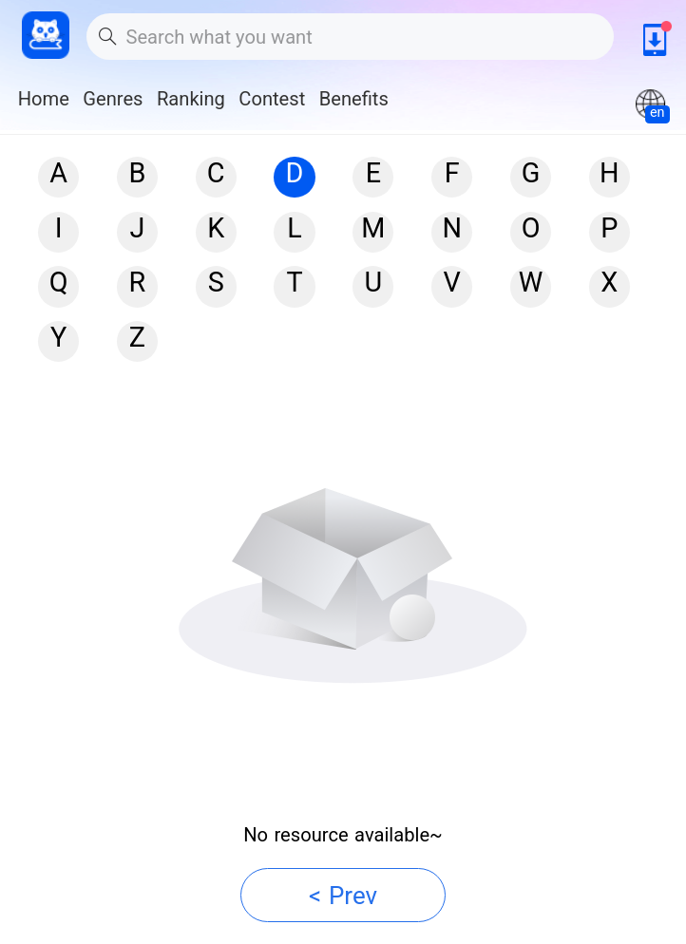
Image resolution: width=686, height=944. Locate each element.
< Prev (343, 895)
